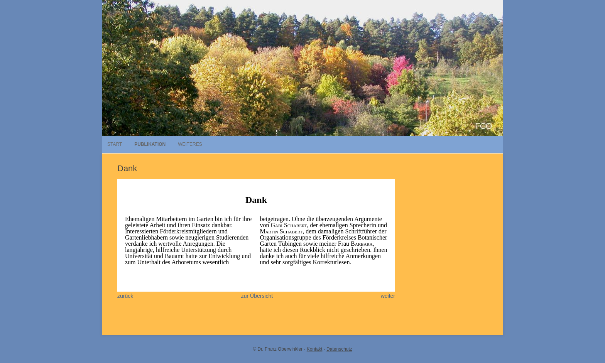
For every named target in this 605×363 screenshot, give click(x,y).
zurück (125, 296)
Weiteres (190, 144)
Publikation (150, 144)
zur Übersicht (257, 296)
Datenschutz (339, 349)
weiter (388, 296)
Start (114, 144)
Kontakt (315, 349)
